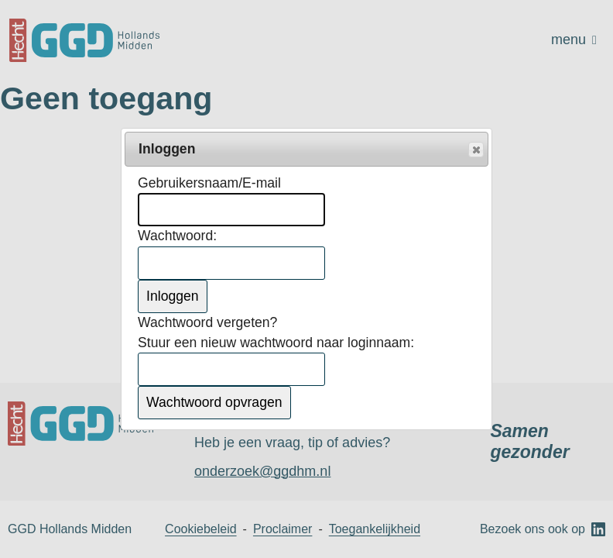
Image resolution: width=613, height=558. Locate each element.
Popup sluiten (475, 150)
